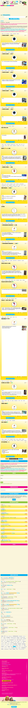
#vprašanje (12, 647)
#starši (8, 145)
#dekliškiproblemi (15, 636)
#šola (9, 298)
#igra (21, 144)
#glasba (21, 638)
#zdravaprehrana (6, 649)
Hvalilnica (5, 15)
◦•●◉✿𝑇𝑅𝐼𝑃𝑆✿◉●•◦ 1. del (10, 589)
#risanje (9, 223)
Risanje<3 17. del (4, 513)
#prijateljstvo (7, 33)
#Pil (23, 144)
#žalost (2, 649)
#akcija (5, 144)
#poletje (9, 52)
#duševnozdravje (22, 637)
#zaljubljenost (19, 260)
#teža (22, 646)
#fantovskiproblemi (13, 638)
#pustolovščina (15, 260)
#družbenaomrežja (12, 144)
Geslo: (1, 478)
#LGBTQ (5, 641)
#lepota (23, 145)
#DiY (2, 637)
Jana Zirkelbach (4, 666)
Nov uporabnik (3, 483)
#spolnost (6, 646)
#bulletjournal (10, 636)
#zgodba (8, 165)
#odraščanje (6, 280)
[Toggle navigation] (1, 1)
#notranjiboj (2, 642)
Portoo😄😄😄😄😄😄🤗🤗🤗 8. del (8, 529)
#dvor (8, 260)
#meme (11, 641)
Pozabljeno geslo (9, 483)
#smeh (6, 145)
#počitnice (5, 52)
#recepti (11, 645)
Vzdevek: (1, 475)
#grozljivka (24, 638)
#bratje (7, 636)
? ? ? (14, 499)
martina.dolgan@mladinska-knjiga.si (9, 679)
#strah (11, 646)
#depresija (20, 636)
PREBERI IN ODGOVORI (10, 49)
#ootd (15, 642)
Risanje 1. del (4, 521)
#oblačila (6, 642)
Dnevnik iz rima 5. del (5, 525)
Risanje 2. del (10, 585)
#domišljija (8, 144)
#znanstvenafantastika (21, 649)
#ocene (5, 420)
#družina (17, 144)
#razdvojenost (7, 645)
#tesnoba (19, 646)
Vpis (2, 482)
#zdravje (10, 649)
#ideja (20, 144)
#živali (5, 186)
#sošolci (24, 400)
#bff (4, 33)
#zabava (11, 33)
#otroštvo (5, 223)
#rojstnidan (16, 645)
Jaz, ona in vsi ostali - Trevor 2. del (8, 517)
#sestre (7, 440)
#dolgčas (18, 33)
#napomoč (24, 641)
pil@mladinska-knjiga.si (7, 664)
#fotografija (14, 33)
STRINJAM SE (14, 706)
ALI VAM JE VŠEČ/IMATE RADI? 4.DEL (13, 600)
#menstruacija (15, 641)
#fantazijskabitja (8, 638)
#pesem (21, 642)
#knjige (9, 280)
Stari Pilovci (11, 577)
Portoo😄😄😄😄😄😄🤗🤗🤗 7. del (8, 533)
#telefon (3, 33)
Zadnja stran (20, 458)
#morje (21, 641)
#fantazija (4, 638)
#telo (17, 646)
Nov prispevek (14, 18)
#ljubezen (5, 439)
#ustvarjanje (18, 145)
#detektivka (24, 636)
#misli (8, 439)
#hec (21, 145)
